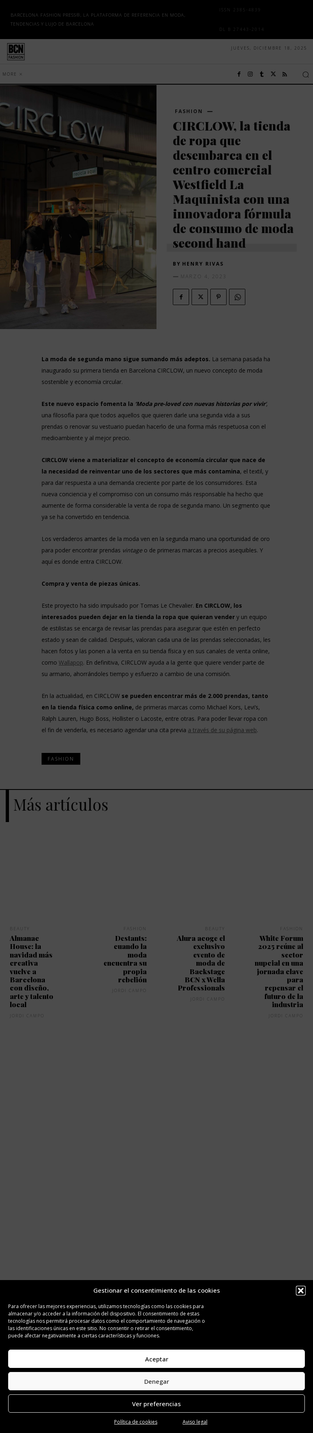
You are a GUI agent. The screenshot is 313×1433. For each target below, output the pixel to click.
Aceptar (156, 1359)
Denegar (156, 1381)
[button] (301, 1291)
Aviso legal (195, 1421)
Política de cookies (135, 1421)
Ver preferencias (156, 1404)
